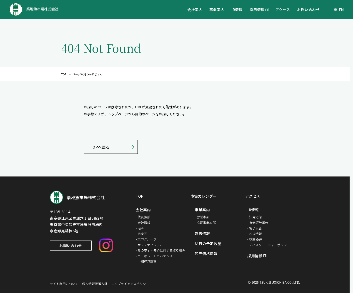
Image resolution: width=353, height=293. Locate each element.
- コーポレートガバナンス (154, 256)
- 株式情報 (254, 233)
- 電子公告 (254, 228)
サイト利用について (64, 283)
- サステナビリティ (149, 245)
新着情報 (202, 233)
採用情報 (257, 9)
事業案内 (217, 9)
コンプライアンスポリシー (130, 283)
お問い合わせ (308, 9)
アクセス (282, 9)
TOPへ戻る (100, 147)
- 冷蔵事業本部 (205, 222)
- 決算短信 (254, 217)
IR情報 (237, 9)
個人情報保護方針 (95, 283)
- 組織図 (141, 233)
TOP (64, 74)
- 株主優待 (254, 239)
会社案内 (195, 9)
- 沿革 (140, 228)
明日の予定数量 (208, 243)
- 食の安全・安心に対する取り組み (160, 250)
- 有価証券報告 (257, 222)
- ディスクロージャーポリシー (268, 245)
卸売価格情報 (206, 253)
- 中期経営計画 (146, 261)
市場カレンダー (203, 196)
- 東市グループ (146, 239)
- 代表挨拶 (143, 217)
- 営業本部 (202, 217)
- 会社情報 (143, 222)
